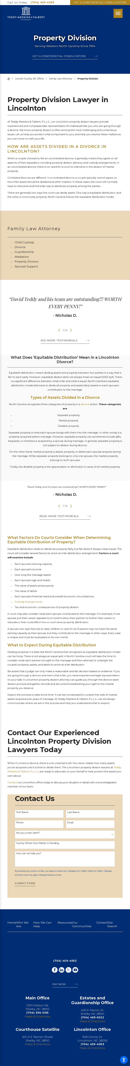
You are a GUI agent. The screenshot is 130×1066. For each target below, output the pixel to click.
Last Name (73, 812)
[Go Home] (9, 79)
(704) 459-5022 (92, 1017)
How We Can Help (42, 924)
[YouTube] (75, 970)
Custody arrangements (28, 601)
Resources (65, 922)
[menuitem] (69, 242)
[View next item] (71, 330)
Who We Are (22, 924)
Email (70, 822)
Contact (12, 782)
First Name (22, 812)
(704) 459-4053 (42, 2)
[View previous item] (59, 330)
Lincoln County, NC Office (29, 78)
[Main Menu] (118, 13)
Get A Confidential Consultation (100, 2)
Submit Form (25, 883)
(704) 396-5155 (37, 1012)
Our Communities (82, 924)
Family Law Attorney (60, 78)
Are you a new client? (28, 833)
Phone (20, 822)
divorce (85, 404)
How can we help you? (28, 853)
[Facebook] (55, 970)
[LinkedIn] (62, 970)
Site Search (112, 924)
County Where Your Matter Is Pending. (37, 843)
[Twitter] (68, 970)
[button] (124, 1060)
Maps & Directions (37, 1016)
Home (11, 922)
